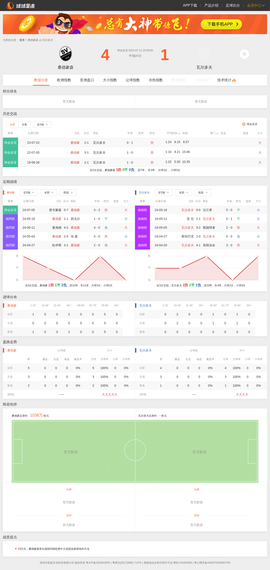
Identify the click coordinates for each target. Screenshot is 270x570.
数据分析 (41, 80)
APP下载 (190, 5)
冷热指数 (156, 80)
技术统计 (224, 80)
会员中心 (254, 5)
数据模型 (179, 80)
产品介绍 (211, 5)
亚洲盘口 (87, 80)
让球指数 (133, 80)
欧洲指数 (64, 80)
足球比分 (233, 5)
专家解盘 (201, 80)
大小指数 (110, 80)
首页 (22, 40)
